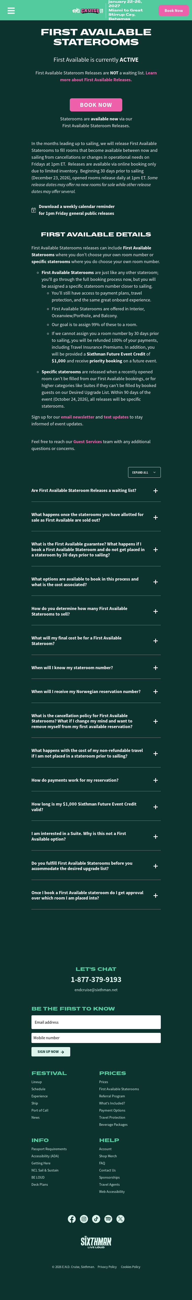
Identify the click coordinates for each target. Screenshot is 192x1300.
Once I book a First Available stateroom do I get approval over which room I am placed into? (87, 895)
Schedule (38, 1089)
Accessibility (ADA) (45, 1156)
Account (105, 1149)
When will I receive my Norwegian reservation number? (86, 692)
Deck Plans (39, 1184)
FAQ (102, 1163)
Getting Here (40, 1163)
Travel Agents (109, 1184)
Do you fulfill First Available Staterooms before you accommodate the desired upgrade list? (81, 866)
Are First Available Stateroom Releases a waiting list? (83, 490)
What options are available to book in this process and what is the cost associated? (84, 581)
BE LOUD (38, 1177)
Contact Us (107, 1170)
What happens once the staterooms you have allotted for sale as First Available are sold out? (87, 517)
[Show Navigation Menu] (11, 11)
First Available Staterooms (119, 1089)
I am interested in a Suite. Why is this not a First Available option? (78, 836)
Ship (34, 1103)
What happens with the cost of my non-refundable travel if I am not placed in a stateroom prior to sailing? (87, 753)
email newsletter (77, 417)
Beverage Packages (113, 1124)
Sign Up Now (51, 1051)
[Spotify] (110, 1219)
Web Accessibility (112, 1191)
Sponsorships (109, 1177)
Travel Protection (112, 1117)
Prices (103, 1082)
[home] (110, 10)
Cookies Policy (130, 1267)
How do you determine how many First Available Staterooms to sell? (79, 611)
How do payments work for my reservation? (74, 780)
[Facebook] (74, 1219)
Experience (39, 1096)
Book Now (174, 10)
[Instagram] (86, 1219)
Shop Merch (108, 1156)
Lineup (36, 1082)
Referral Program (112, 1096)
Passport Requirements (49, 1149)
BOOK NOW (96, 105)
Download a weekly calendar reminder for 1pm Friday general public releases (73, 209)
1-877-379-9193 (96, 979)
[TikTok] (98, 1219)
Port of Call (39, 1110)
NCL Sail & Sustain (45, 1170)
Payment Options (112, 1110)
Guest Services (87, 442)
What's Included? (112, 1103)
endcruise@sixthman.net (96, 989)
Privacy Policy (107, 1267)
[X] (120, 1219)
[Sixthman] (96, 1241)
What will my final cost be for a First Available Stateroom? (76, 640)
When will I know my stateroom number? (72, 668)
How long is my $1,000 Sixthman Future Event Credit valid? (83, 806)
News (35, 1117)
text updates (116, 417)
